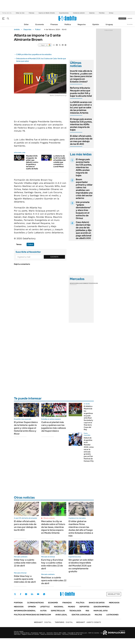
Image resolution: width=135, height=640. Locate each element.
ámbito (17, 29)
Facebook (20, 594)
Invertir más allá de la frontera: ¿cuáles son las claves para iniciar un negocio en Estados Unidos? (81, 76)
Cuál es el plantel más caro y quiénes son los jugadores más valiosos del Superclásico (53, 426)
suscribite (122, 18)
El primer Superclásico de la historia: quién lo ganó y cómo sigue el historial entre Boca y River (26, 428)
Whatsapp (44, 594)
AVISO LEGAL (61, 614)
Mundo (71, 606)
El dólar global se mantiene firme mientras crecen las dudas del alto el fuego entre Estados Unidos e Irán (81, 528)
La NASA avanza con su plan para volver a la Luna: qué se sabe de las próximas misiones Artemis (81, 107)
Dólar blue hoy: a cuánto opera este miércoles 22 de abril (25, 579)
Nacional (59, 606)
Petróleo (102, 13)
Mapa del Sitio (101, 610)
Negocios (82, 24)
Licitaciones (112, 614)
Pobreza (31, 13)
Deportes (27, 29)
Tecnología (75, 610)
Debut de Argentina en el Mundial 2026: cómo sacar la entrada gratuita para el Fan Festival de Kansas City (89, 449)
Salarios (91, 13)
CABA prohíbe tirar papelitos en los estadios (33, 54)
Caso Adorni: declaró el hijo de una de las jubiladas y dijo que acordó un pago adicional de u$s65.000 (83, 230)
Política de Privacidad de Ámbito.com (32, 614)
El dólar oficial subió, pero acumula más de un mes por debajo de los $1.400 (81, 140)
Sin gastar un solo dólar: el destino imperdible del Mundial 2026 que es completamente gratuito (81, 565)
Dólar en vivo (20, 13)
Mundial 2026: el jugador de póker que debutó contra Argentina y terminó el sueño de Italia (32, 162)
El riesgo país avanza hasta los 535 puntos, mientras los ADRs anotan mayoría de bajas (81, 124)
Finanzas (54, 24)
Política (68, 24)
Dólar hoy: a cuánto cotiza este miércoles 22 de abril (25, 562)
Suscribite (54, 257)
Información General (25, 610)
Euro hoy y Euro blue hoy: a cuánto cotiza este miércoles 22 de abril (52, 564)
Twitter (15, 594)
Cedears (95, 283)
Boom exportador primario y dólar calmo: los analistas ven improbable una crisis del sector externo (84, 189)
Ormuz (111, 13)
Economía (39, 24)
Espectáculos (58, 610)
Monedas (73, 283)
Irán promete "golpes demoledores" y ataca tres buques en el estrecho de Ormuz (83, 210)
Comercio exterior (79, 13)
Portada (18, 602)
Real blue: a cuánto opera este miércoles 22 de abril (53, 580)
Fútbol (37, 29)
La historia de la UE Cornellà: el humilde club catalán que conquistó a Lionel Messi (59, 161)
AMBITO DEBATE (88, 622)
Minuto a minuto (49, 518)
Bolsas (79, 283)
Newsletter (130, 24)
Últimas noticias (35, 602)
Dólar (26, 24)
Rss (87, 610)
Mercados (114, 602)
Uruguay (109, 24)
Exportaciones (64, 13)
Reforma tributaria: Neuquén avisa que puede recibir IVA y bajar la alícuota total (81, 91)
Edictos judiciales (81, 614)
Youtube (38, 594)
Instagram (26, 594)
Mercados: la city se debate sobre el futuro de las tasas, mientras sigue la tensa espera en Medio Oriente (53, 527)
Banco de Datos (97, 602)
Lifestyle (45, 606)
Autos (43, 610)
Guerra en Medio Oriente (47, 13)
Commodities (87, 283)
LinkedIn (32, 594)
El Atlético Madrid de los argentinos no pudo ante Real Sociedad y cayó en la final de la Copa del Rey (88, 418)
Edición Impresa (101, 606)
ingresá (129, 18)
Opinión (95, 24)
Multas (98, 614)
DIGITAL (42, 622)
